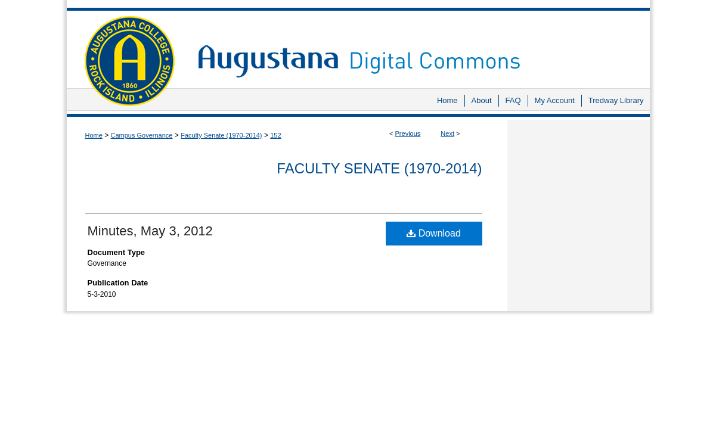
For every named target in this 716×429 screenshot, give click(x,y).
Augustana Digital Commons (417, 44)
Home (94, 135)
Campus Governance (142, 135)
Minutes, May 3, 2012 (150, 230)
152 (275, 135)
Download (434, 233)
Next (447, 133)
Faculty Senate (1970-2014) (221, 135)
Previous (408, 133)
